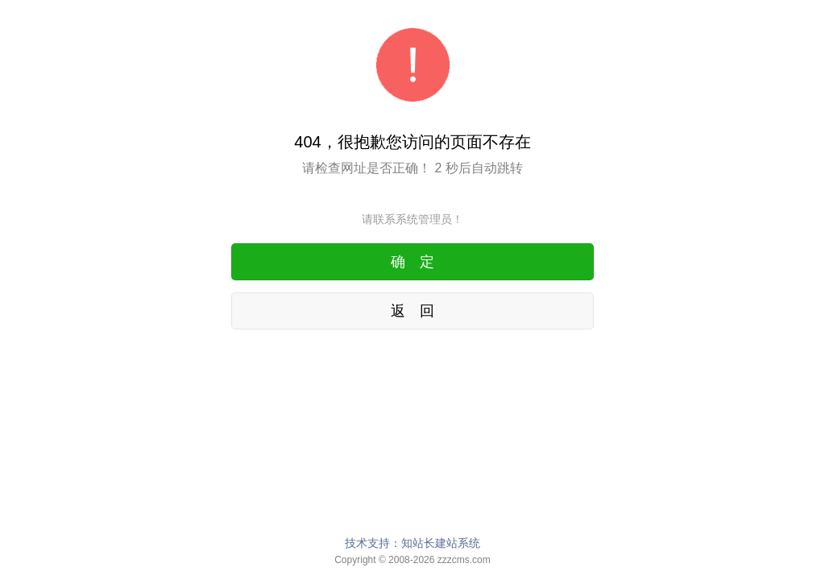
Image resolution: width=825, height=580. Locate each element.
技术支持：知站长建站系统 (412, 542)
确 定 (412, 262)
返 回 (412, 311)
